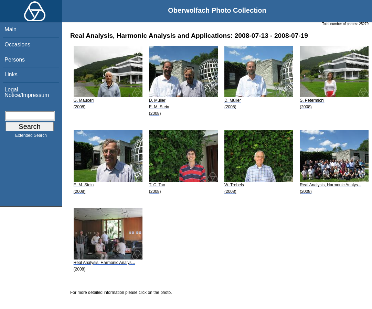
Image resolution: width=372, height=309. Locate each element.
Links (10, 74)
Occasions (17, 44)
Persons (14, 60)
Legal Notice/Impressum (26, 92)
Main (10, 29)
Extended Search (31, 137)
